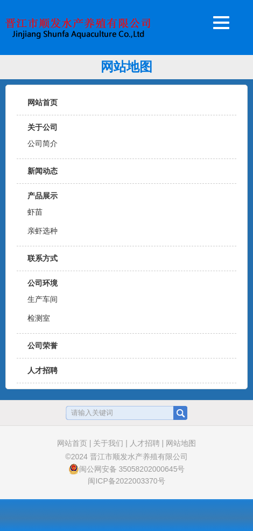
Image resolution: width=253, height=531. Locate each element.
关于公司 (42, 127)
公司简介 (42, 143)
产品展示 (42, 195)
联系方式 (42, 258)
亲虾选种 (42, 230)
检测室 (38, 318)
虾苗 (35, 212)
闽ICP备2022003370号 (126, 481)
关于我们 (108, 443)
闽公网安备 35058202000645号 (126, 469)
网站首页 (42, 102)
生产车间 (42, 299)
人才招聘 (42, 370)
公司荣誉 (42, 345)
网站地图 (181, 443)
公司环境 (42, 283)
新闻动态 (42, 171)
